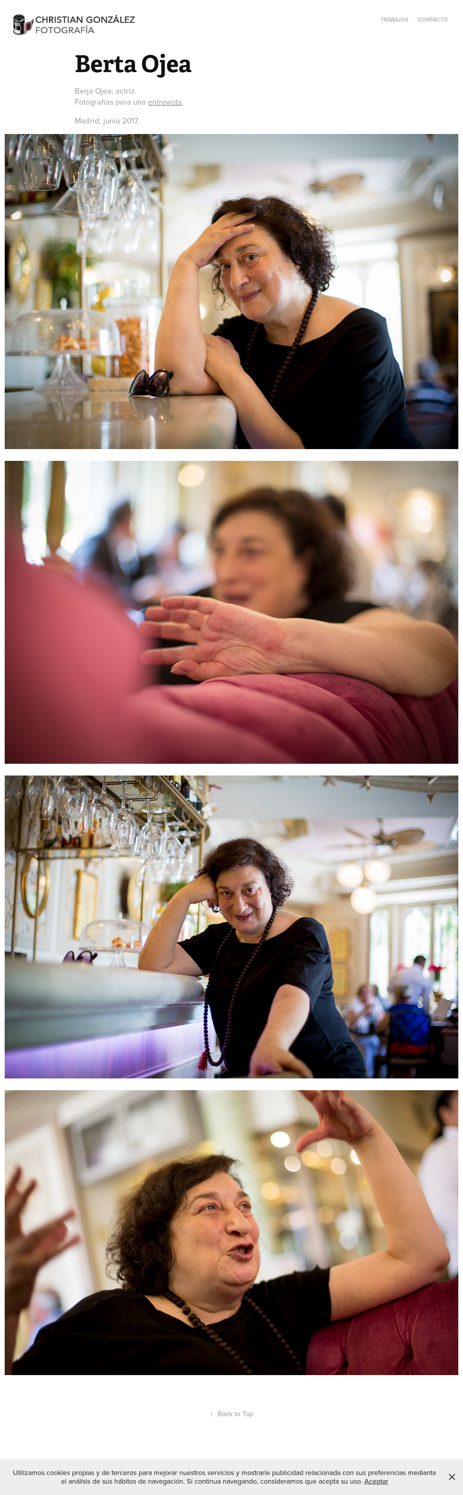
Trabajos (394, 20)
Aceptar (376, 1481)
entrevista (165, 101)
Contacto (433, 20)
